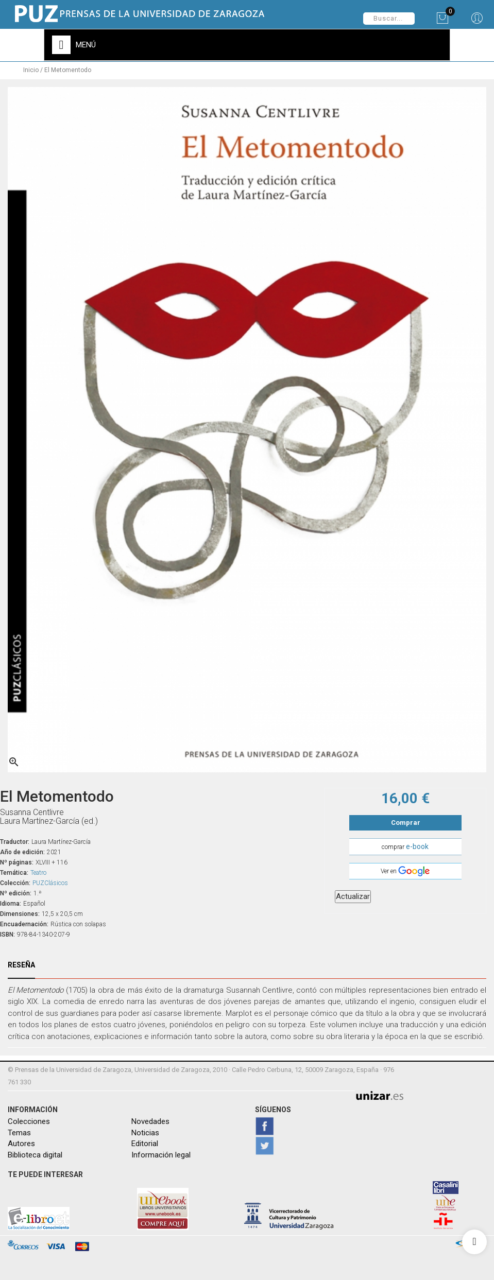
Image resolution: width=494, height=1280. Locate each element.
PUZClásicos (50, 881)
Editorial (144, 1142)
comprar (405, 844)
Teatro (38, 870)
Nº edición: (15, 891)
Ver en (405, 869)
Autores (21, 1142)
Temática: (14, 870)
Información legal (161, 1152)
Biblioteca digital (35, 1152)
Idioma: (10, 901)
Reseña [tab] (21, 963)
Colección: (15, 881)
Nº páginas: (16, 860)
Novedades (150, 1120)
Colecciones (29, 1120)
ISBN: (7, 932)
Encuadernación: (24, 922)
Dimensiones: (20, 911)
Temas (19, 1130)
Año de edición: (22, 850)
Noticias (145, 1130)
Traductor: (14, 839)
